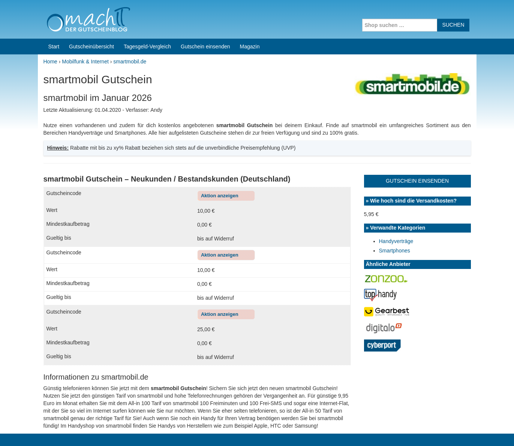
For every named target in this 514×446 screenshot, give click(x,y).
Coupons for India (201, 398)
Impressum (430, 431)
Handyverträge (396, 168)
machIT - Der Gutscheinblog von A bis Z (102, 431)
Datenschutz (462, 431)
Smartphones (394, 178)
